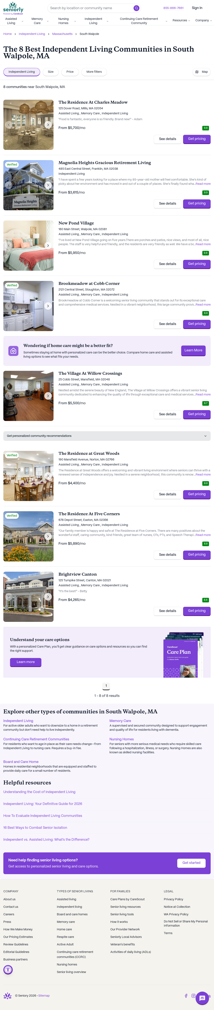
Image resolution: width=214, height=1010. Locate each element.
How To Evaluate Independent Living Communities (42, 815)
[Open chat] (202, 998)
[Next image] (48, 125)
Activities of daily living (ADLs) (130, 952)
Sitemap (44, 995)
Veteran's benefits (122, 944)
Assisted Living (14, 21)
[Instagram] (193, 996)
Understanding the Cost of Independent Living (39, 792)
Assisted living (66, 899)
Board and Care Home (20, 762)
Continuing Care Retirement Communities (36, 739)
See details (167, 139)
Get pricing (197, 138)
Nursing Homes (67, 21)
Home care (64, 929)
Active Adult (65, 944)
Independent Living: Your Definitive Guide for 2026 (42, 804)
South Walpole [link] (89, 34)
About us (9, 899)
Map (201, 72)
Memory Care (40, 21)
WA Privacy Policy (176, 914)
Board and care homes (72, 914)
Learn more (26, 662)
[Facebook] (186, 996)
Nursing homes (67, 964)
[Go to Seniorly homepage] (14, 8)
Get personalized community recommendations (107, 436)
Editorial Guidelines (16, 952)
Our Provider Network (125, 929)
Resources (181, 20)
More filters (94, 71)
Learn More (193, 350)
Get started (191, 863)
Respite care (65, 937)
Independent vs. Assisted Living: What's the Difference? (46, 839)
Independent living (69, 906)
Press (7, 922)
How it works (119, 922)
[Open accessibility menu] (8, 969)
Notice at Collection (177, 906)
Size (51, 71)
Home (7, 34)
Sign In (197, 8)
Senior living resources (125, 906)
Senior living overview (71, 972)
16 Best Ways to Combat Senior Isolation (35, 827)
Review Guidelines (15, 944)
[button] (136, 8)
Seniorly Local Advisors (126, 937)
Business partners (15, 959)
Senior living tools (122, 914)
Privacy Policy (173, 899)
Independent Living (97, 21)
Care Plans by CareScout (127, 899)
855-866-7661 (173, 8)
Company (203, 20)
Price (70, 71)
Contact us (10, 906)
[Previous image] (9, 125)
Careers (8, 914)
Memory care (66, 922)
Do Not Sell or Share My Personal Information (186, 923)
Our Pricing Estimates (18, 937)
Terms (168, 933)
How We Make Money (18, 929)
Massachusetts (62, 34)
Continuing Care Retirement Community (144, 21)
